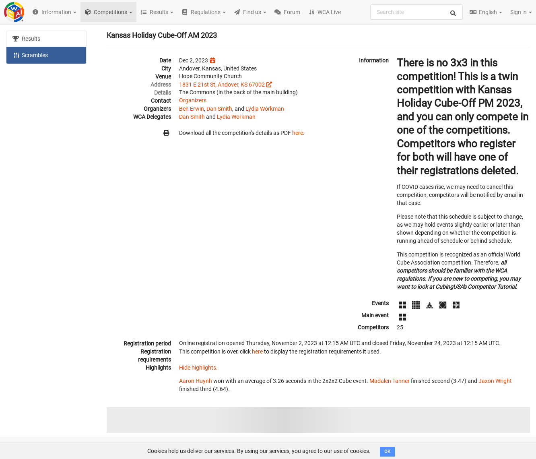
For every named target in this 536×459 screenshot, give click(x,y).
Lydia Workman (264, 108)
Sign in (521, 12)
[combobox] (416, 12)
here (297, 133)
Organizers (192, 100)
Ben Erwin (191, 108)
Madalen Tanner (389, 381)
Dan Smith (219, 108)
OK (387, 451)
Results (26, 38)
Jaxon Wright (495, 381)
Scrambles (30, 54)
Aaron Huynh (195, 381)
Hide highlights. (198, 367)
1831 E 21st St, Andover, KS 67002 (222, 84)
